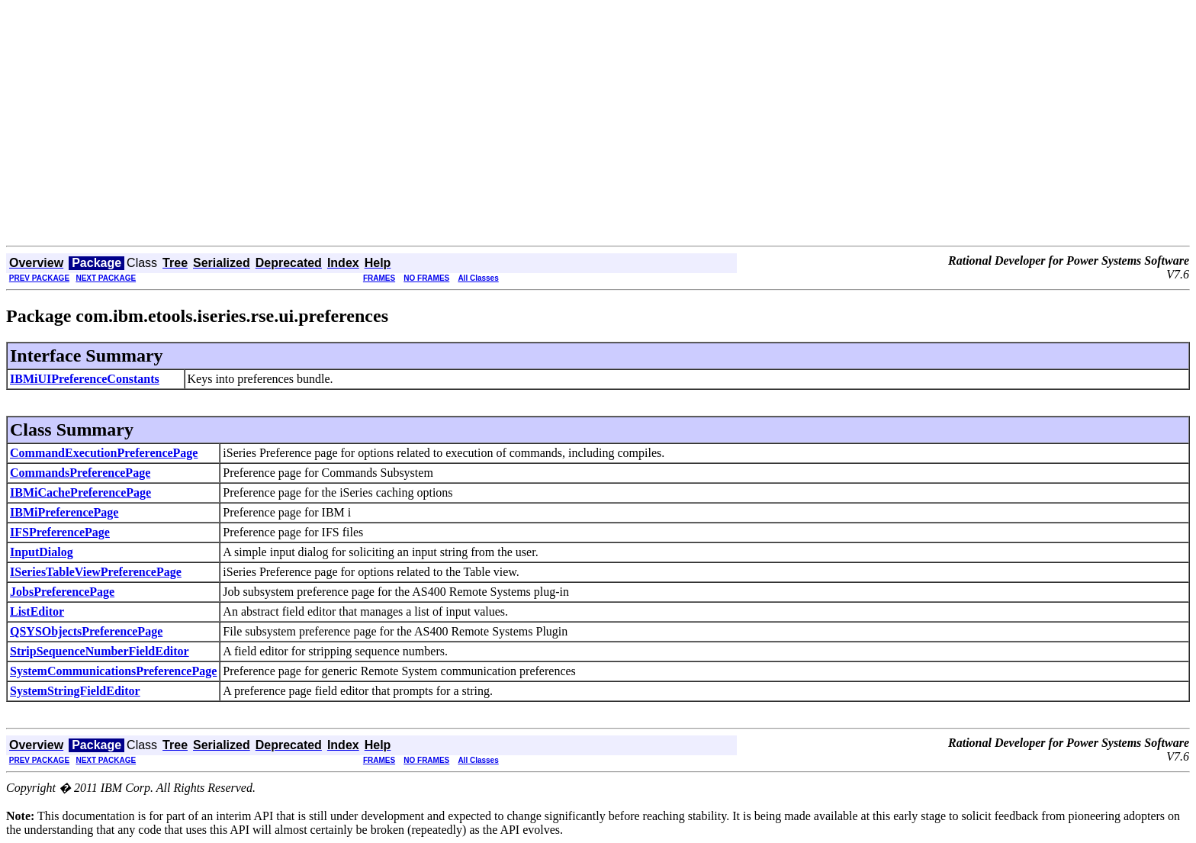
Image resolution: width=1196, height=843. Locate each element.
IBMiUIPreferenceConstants (84, 378)
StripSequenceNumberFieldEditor (99, 651)
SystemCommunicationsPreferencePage (113, 670)
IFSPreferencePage (60, 532)
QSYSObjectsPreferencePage (86, 631)
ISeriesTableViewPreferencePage (96, 571)
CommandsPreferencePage (80, 472)
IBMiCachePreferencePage (80, 492)
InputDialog (41, 551)
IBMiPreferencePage (64, 512)
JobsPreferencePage (62, 591)
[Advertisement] (598, 131)
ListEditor (37, 611)
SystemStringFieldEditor (75, 690)
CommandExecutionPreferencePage (104, 452)
